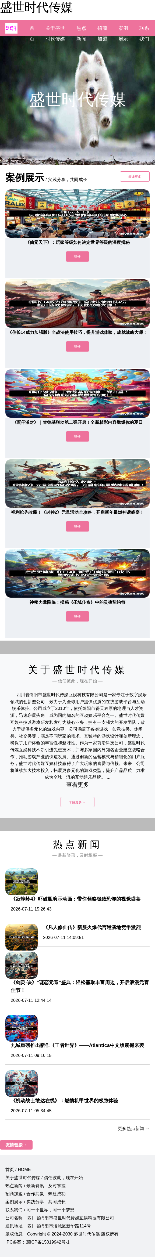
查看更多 (77, 784)
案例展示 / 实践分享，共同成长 (35, 1202)
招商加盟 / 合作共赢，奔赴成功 (35, 1193)
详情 (77, 256)
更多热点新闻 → (134, 1128)
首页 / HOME (18, 1169)
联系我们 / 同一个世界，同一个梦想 (39, 1210)
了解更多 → (77, 802)
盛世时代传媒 (36, 7)
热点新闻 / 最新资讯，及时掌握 (35, 1185)
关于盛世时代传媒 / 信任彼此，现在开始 (44, 1177)
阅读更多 (134, 176)
